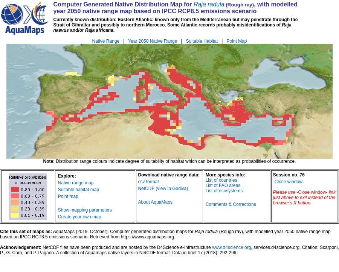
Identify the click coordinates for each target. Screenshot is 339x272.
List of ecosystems (224, 190)
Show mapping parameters (85, 210)
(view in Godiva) (172, 188)
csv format (148, 181)
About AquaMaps (155, 202)
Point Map (236, 41)
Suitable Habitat (202, 41)
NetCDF (146, 188)
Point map (68, 196)
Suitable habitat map (78, 189)
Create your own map (79, 216)
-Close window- (288, 181)
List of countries (221, 180)
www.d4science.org (231, 247)
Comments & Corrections (231, 204)
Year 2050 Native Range (152, 41)
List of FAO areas (223, 185)
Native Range (106, 41)
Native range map (76, 182)
